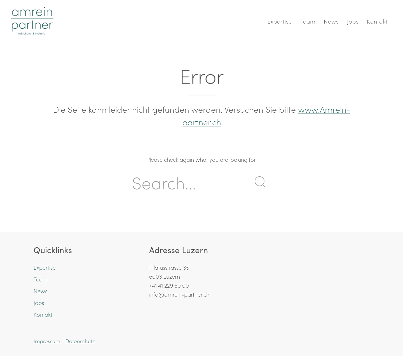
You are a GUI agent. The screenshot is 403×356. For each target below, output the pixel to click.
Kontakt (377, 21)
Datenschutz (80, 341)
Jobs (353, 21)
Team (307, 21)
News (331, 21)
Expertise (279, 21)
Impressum (48, 341)
